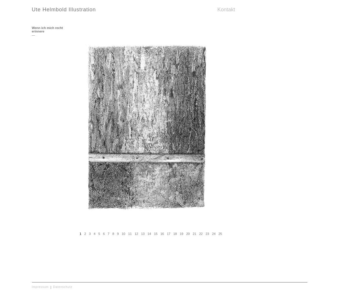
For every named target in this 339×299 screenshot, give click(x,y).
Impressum (40, 287)
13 (142, 233)
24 (213, 233)
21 (194, 233)
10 (123, 233)
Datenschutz (62, 287)
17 (168, 233)
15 (155, 233)
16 (162, 233)
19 (181, 233)
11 (130, 233)
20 (188, 233)
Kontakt (226, 9)
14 (149, 233)
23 (207, 233)
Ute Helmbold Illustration (64, 9)
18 (175, 233)
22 (201, 233)
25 (220, 233)
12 (136, 233)
